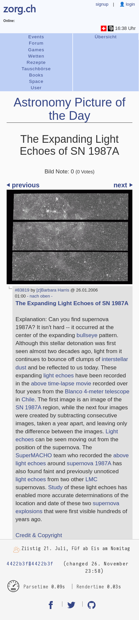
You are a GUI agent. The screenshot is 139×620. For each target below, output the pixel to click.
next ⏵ (122, 185)
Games (36, 49)
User (36, 87)
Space (36, 81)
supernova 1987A (89, 463)
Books (36, 75)
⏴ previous (23, 185)
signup (102, 4)
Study (55, 487)
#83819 (22, 290)
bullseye (87, 335)
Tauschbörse (36, 68)
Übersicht (105, 36)
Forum (36, 43)
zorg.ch (19, 8)
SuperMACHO (34, 455)
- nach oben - (39, 296)
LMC (92, 479)
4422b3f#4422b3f (30, 563)
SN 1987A (28, 407)
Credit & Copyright (39, 535)
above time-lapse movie (61, 383)
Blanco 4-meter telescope (97, 391)
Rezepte (36, 62)
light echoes (58, 375)
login (130, 4)
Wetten (36, 56)
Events (36, 36)
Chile (28, 399)
